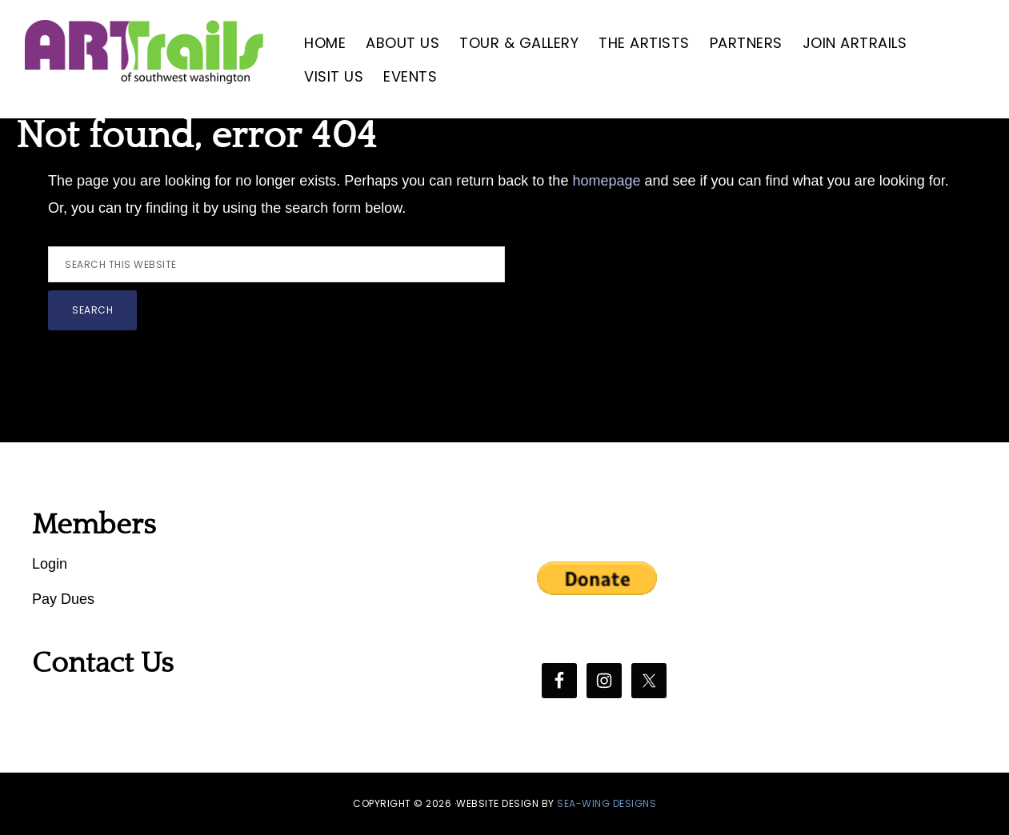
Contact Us (103, 663)
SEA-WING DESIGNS (606, 803)
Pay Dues (63, 599)
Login (49, 564)
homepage (606, 181)
